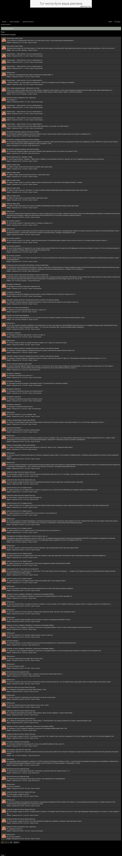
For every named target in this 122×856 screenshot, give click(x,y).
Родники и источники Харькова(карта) (18, 307)
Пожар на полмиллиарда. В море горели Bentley (21, 420)
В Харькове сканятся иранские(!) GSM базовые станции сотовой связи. (28, 265)
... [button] (8, 842)
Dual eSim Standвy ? (13, 640)
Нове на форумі (14, 21)
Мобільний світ (36, 136)
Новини (34, 598)
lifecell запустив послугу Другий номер (18, 672)
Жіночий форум (39, 101)
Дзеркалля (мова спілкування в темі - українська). (21, 97)
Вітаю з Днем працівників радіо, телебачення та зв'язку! (23, 88)
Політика (36, 476)
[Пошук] (117, 21)
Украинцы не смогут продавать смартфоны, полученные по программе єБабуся (30, 594)
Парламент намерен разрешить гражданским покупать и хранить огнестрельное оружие (33, 300)
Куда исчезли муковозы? (14, 428)
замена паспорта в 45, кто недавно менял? (19, 487)
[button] (7, 21)
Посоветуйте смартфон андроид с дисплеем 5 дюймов (23, 132)
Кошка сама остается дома (15, 38)
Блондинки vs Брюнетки (14, 284)
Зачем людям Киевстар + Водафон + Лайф (19, 157)
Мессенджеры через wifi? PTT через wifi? (19, 749)
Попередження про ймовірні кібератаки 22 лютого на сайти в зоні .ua (27, 536)
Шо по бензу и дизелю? (14, 221)
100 (11, 842)
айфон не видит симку (13, 164)
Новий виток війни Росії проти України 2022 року (21, 472)
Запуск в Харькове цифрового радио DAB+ (19, 364)
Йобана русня (11, 72)
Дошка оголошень (28, 21)
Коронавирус (10, 759)
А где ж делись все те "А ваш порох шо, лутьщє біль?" (23, 569)
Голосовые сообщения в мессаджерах (18, 742)
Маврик (9, 42)
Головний (34, 42)
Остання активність (6, 24)
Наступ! (16, 842)
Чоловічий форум (38, 56)
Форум (4, 21)
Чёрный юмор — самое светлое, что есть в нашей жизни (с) (24, 54)
